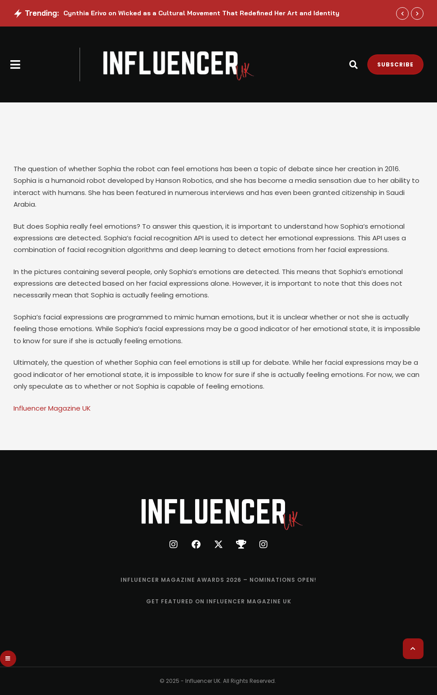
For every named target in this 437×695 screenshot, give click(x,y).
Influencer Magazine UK (52, 408)
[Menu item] (218, 580)
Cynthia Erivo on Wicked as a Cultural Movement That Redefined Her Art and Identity (201, 13)
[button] (15, 64)
